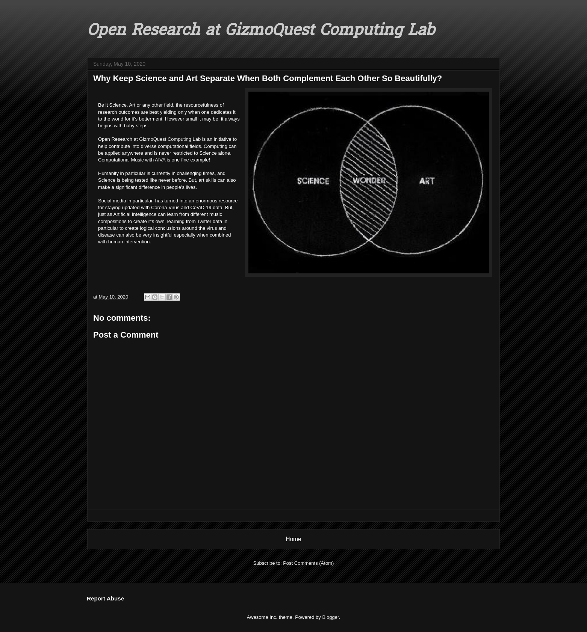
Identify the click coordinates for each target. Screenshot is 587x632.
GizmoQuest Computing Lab (170, 139)
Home (293, 539)
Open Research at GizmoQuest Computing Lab (260, 31)
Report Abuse (105, 598)
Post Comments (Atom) (308, 563)
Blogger (330, 617)
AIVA (160, 160)
